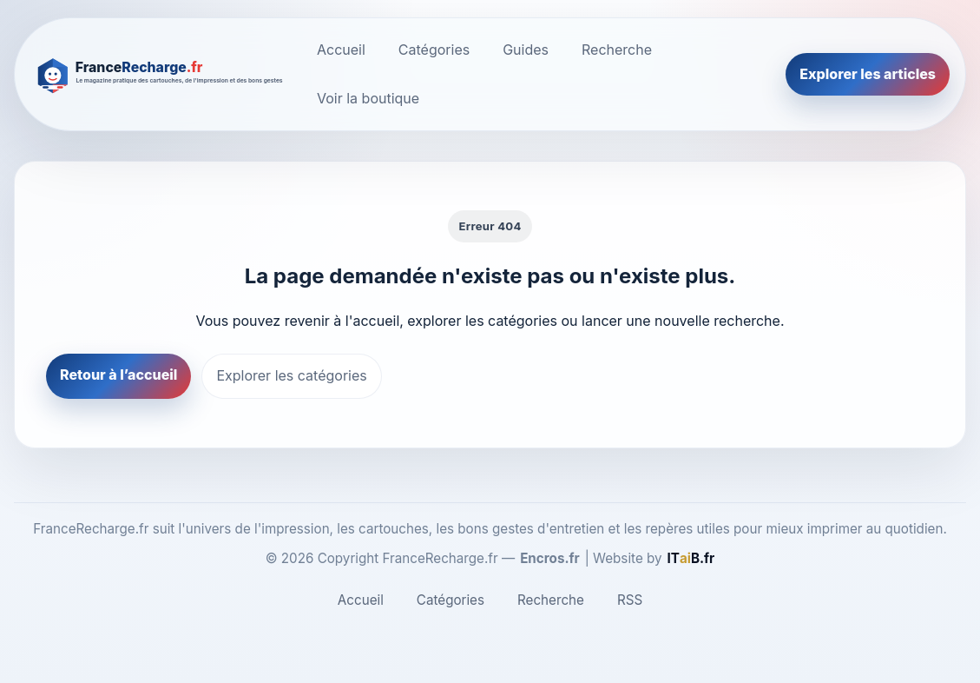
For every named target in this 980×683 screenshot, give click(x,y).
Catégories (434, 49)
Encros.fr (550, 558)
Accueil (341, 49)
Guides (526, 49)
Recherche (617, 49)
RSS (629, 600)
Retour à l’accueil (118, 374)
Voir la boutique (368, 98)
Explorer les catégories (291, 375)
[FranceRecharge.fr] (160, 74)
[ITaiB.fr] (691, 558)
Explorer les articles (867, 74)
